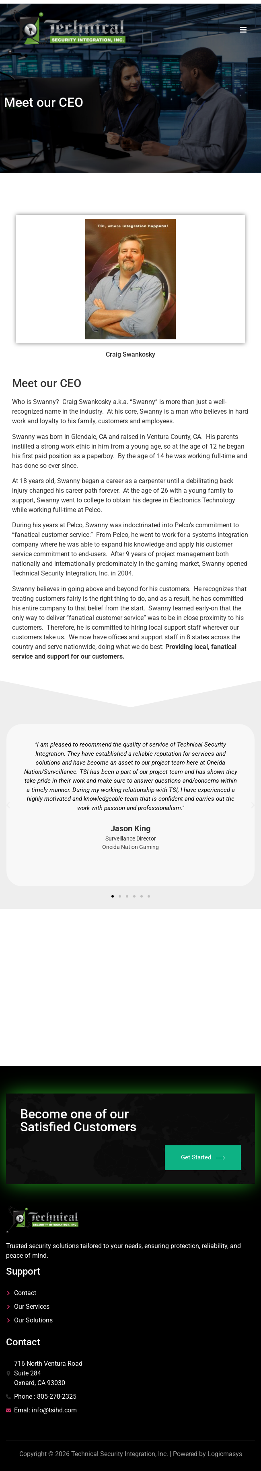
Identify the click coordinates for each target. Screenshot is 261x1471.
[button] (8, 805)
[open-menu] (243, 31)
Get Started (203, 1157)
